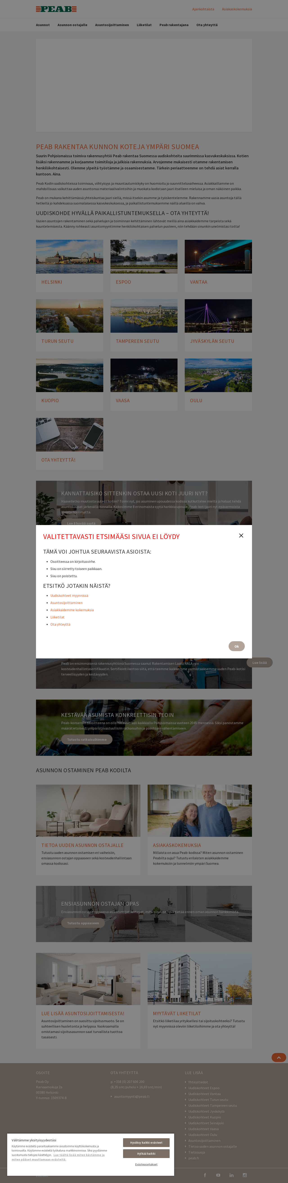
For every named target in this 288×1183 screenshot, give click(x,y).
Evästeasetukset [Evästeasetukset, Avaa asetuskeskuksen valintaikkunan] (146, 1164)
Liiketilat (57, 617)
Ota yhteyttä (60, 624)
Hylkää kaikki (146, 1154)
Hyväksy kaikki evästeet (146, 1143)
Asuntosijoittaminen (66, 602)
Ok (236, 646)
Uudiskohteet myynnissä (69, 595)
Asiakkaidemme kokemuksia (72, 609)
